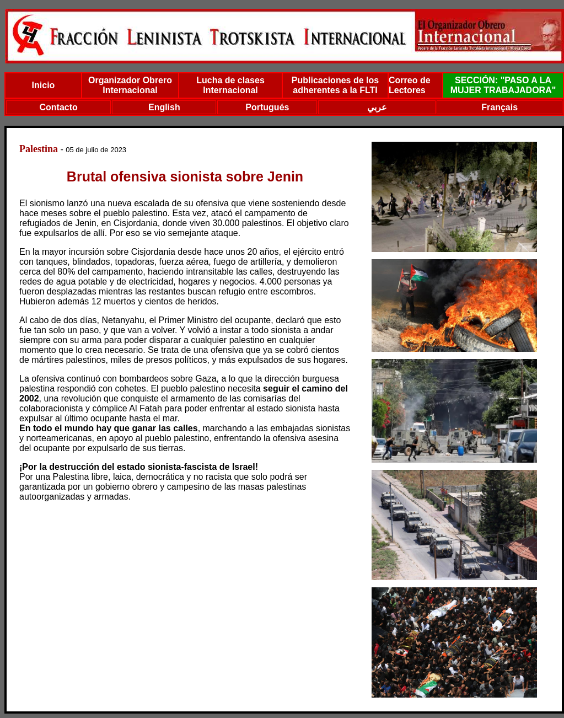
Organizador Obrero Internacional (130, 85)
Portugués (267, 107)
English (164, 107)
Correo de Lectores (410, 85)
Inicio (43, 85)
